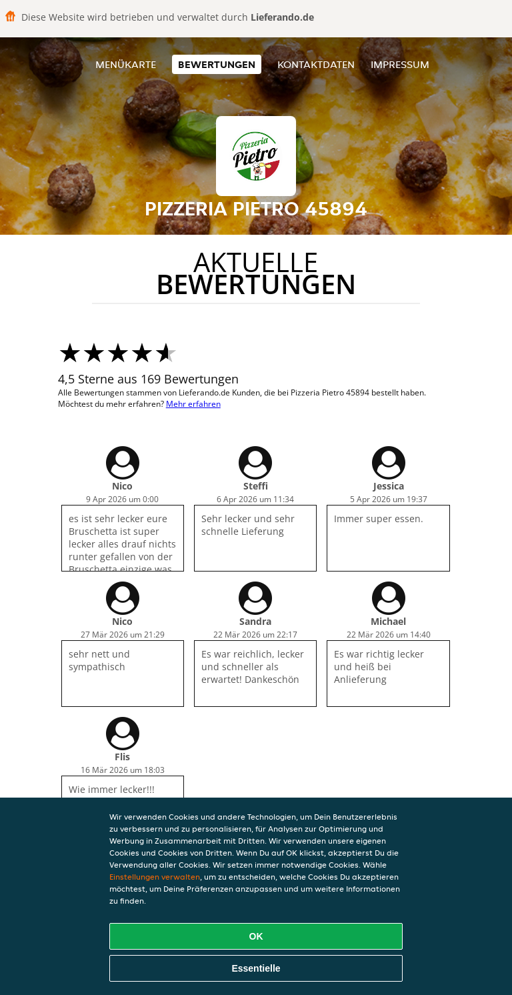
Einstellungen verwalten (154, 877)
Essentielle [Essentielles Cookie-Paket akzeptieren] (255, 968)
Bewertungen (216, 64)
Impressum (400, 64)
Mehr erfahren (193, 403)
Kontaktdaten (316, 64)
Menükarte (125, 64)
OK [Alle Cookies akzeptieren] (256, 936)
